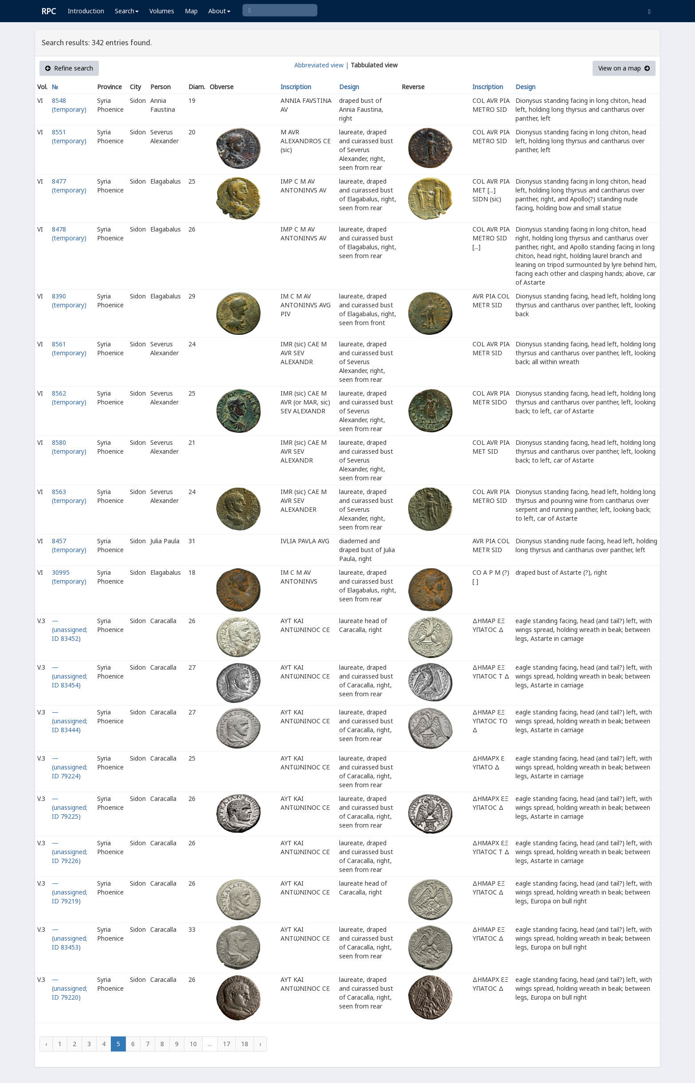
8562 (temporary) (69, 397)
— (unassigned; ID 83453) (69, 938)
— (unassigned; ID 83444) (69, 721)
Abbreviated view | (321, 65)
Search (127, 11)
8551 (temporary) (69, 136)
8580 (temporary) (69, 446)
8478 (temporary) (69, 233)
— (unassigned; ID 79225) (69, 807)
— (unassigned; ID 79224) (69, 767)
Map (191, 11)
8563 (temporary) (69, 496)
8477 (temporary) (69, 185)
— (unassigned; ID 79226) (69, 852)
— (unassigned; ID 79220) (69, 988)
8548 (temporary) (69, 105)
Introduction (86, 11)
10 (193, 1044)
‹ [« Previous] (46, 1044)
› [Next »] (260, 1044)
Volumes (161, 11)
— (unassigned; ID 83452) (69, 629)
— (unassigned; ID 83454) (69, 676)
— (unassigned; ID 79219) (69, 892)
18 (244, 1044)
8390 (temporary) (69, 300)
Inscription (296, 86)
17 (226, 1044)
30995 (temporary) (69, 576)
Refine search (69, 68)
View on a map (624, 68)
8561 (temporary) (69, 348)
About (219, 11)
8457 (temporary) (69, 545)
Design (349, 86)
